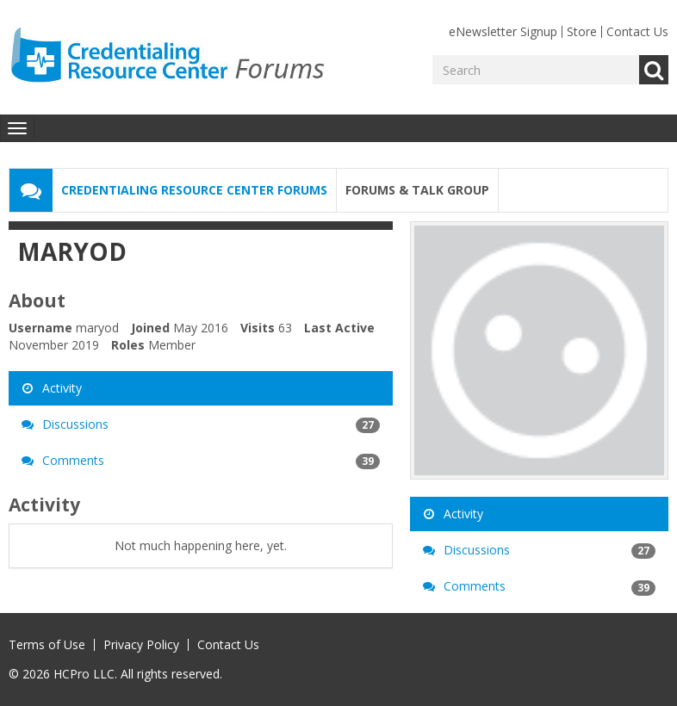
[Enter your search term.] (535, 69)
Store (582, 31)
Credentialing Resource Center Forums (194, 190)
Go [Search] (653, 69)
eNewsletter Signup (503, 31)
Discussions (201, 424)
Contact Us (637, 31)
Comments (201, 460)
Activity (52, 388)
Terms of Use (47, 644)
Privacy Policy (141, 644)
